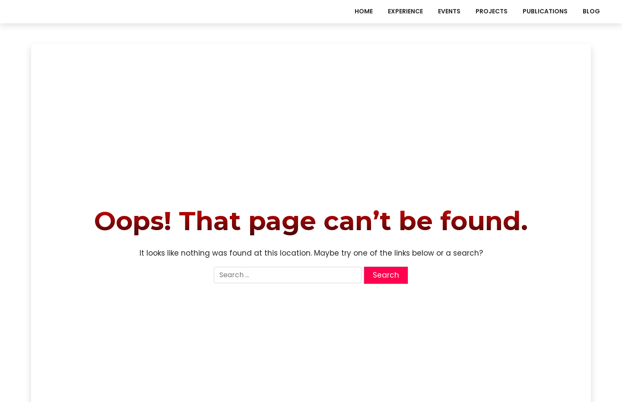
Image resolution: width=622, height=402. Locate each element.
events (449, 11)
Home (364, 11)
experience (405, 11)
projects (492, 11)
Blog (591, 11)
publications (545, 11)
